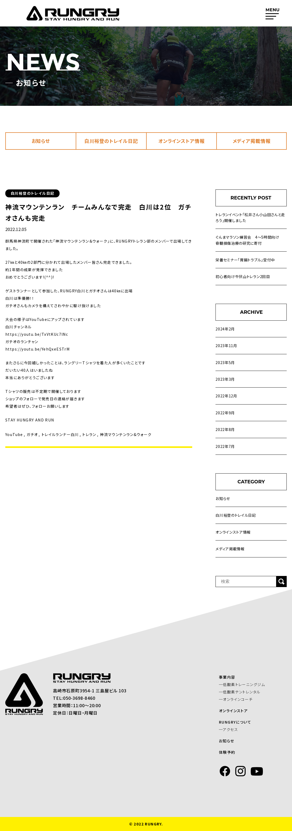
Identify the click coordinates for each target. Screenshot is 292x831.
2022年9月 (225, 412)
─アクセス (231, 729)
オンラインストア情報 (181, 140)
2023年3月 (225, 379)
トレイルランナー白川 (60, 434)
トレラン (89, 434)
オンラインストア (236, 710)
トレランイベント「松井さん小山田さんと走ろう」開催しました (250, 217)
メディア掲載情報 (252, 140)
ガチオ (32, 434)
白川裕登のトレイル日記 (111, 140)
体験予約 (230, 752)
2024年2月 (225, 329)
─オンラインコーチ (238, 699)
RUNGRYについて (238, 722)
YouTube (14, 434)
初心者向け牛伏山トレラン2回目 (242, 276)
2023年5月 (225, 362)
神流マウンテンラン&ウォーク (126, 434)
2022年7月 (225, 446)
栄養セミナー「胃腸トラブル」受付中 (245, 259)
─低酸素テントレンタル (242, 691)
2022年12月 (226, 395)
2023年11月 (226, 345)
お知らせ (41, 140)
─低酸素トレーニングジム (245, 684)
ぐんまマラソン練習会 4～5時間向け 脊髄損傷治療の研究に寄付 (249, 240)
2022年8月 (225, 429)
